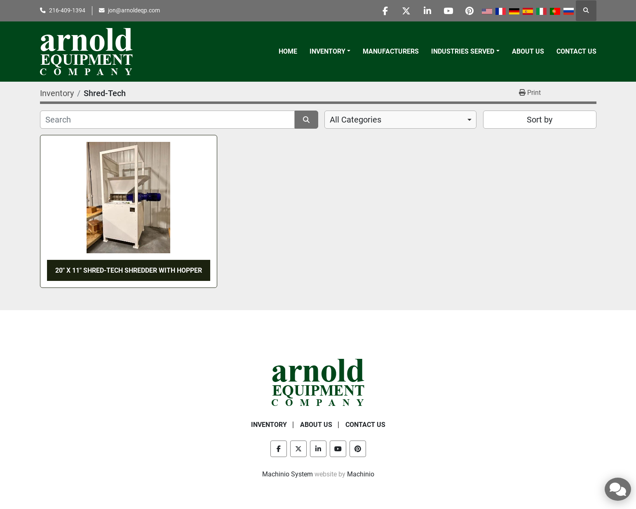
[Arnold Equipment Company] (318, 382)
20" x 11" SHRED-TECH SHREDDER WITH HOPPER (128, 270)
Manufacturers (391, 51)
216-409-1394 (67, 10)
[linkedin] (427, 10)
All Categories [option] (355, 120)
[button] (330, 52)
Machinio (360, 474)
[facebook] (385, 10)
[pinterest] (469, 10)
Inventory (327, 51)
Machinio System (287, 474)
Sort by (539, 120)
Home (288, 51)
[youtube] (448, 10)
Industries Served (462, 51)
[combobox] (400, 120)
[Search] (167, 120)
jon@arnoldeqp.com (134, 10)
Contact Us (576, 51)
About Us (528, 51)
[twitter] (406, 10)
